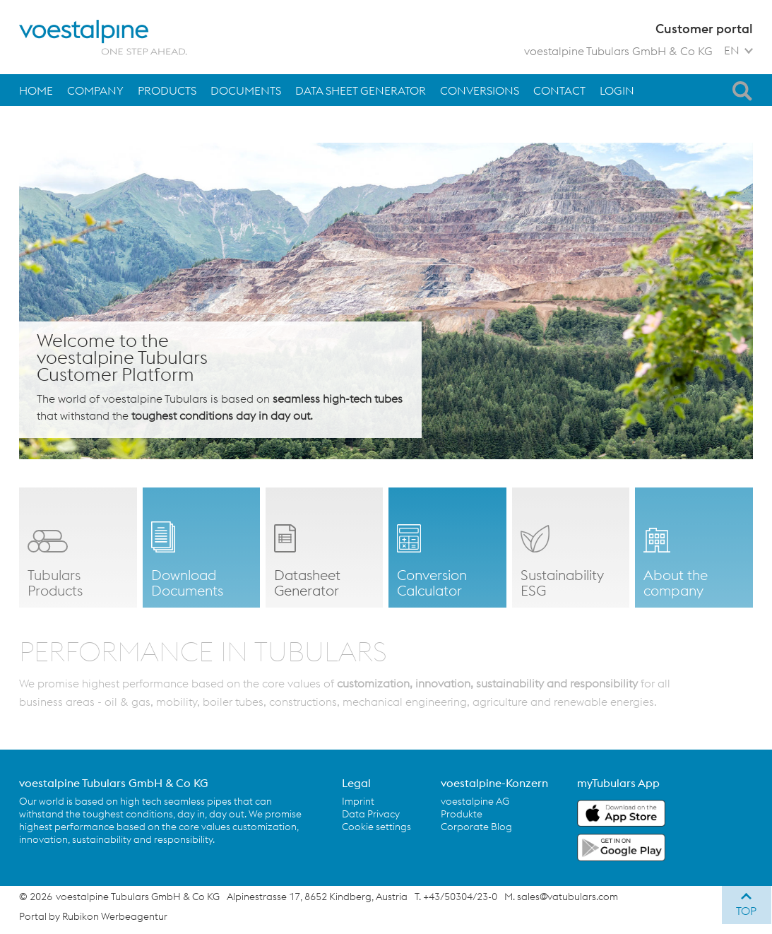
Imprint (358, 801)
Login (617, 90)
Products (167, 90)
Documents (245, 90)
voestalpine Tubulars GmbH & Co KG (618, 51)
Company (95, 90)
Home (36, 90)
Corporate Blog (476, 826)
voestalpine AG (475, 801)
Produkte (461, 814)
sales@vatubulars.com (567, 896)
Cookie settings (376, 826)
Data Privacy (371, 814)
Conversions (479, 90)
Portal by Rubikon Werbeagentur (93, 916)
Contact (559, 90)
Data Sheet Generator (360, 90)
